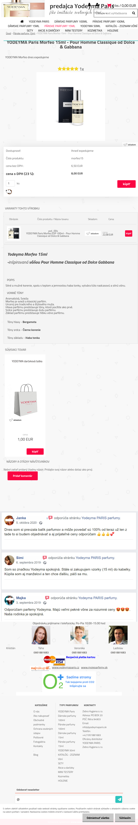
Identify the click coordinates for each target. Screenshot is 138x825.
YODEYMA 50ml (90, 26)
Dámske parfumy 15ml (23, 26)
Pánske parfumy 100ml (109, 22)
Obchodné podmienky (39, 722)
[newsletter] (119, 799)
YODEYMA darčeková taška (27, 361)
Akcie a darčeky (49, 31)
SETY (30, 31)
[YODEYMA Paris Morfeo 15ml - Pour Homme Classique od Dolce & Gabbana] (70, 73)
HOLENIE (112, 31)
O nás (36, 711)
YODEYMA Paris (39, 22)
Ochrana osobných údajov (43, 731)
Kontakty (38, 746)
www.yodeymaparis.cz (65, 667)
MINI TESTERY (73, 31)
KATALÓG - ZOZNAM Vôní (69, 757)
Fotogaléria (39, 742)
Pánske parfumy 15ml (59, 26)
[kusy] (10, 183)
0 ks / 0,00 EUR (124, 5)
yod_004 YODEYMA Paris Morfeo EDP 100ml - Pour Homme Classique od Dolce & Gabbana (53, 233)
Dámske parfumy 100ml (71, 22)
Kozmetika (95, 31)
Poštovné (38, 737)
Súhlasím (125, 818)
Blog (35, 755)
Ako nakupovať (41, 716)
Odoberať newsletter (28, 789)
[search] (133, 13)
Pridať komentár (22, 476)
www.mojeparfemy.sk (94, 667)
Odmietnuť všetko (97, 818)
